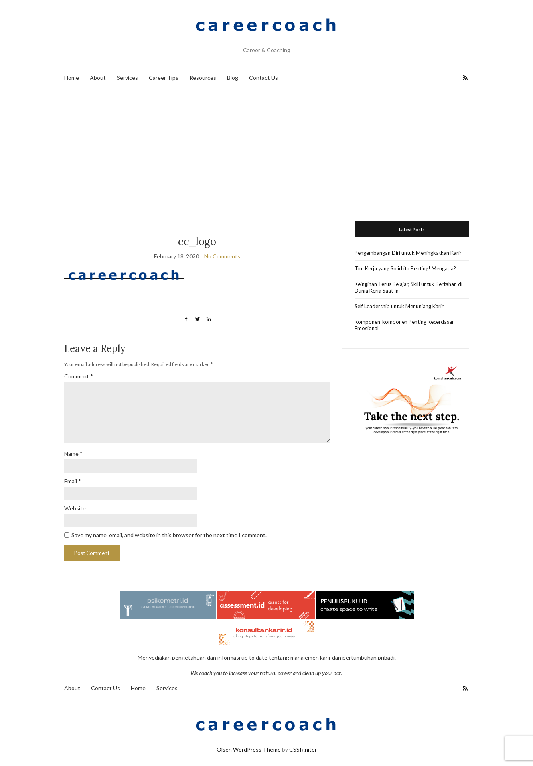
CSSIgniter (303, 749)
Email (72, 480)
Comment (78, 376)
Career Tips (163, 77)
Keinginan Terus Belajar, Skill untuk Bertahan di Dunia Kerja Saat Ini (408, 287)
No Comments (222, 256)
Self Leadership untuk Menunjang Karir (399, 306)
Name (73, 453)
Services (127, 77)
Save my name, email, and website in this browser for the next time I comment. (169, 535)
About (98, 77)
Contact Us (263, 77)
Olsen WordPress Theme (249, 749)
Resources (202, 77)
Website (75, 508)
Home (71, 77)
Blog (232, 77)
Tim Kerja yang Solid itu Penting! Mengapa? (405, 268)
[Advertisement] (266, 149)
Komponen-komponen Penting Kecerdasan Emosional (405, 325)
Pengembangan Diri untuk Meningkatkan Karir (408, 253)
